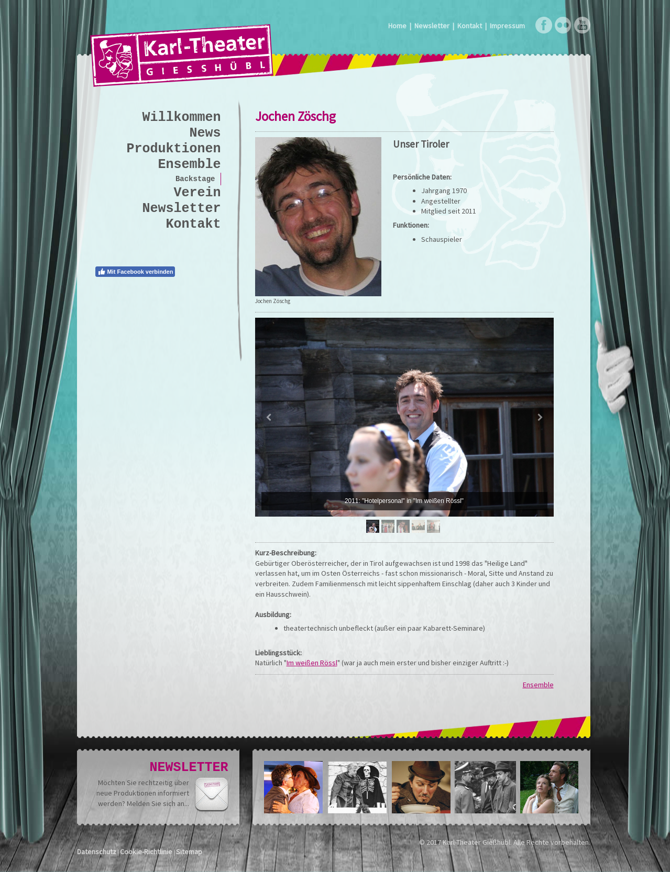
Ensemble (538, 684)
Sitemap (189, 851)
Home (397, 25)
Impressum (507, 25)
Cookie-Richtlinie (146, 851)
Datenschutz (96, 851)
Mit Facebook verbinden (135, 271)
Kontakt (469, 25)
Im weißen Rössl (312, 662)
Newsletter (431, 25)
